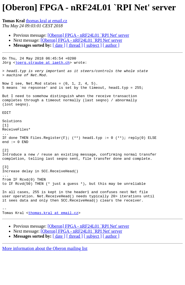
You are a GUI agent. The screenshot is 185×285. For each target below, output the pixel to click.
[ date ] (59, 45)
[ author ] (111, 45)
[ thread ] (74, 45)
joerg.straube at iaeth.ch (42, 64)
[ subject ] (93, 45)
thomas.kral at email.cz (46, 20)
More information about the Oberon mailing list (44, 280)
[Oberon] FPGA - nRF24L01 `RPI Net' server (88, 35)
